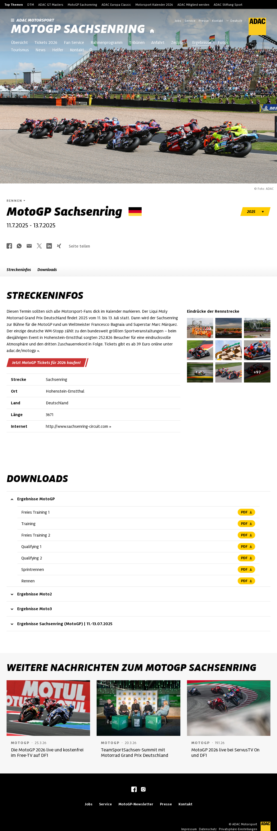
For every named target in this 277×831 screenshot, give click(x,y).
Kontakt (217, 21)
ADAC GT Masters (50, 5)
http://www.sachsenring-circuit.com (77, 426)
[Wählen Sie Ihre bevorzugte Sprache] (237, 20)
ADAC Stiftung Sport (228, 5)
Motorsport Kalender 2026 (154, 5)
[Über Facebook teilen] (9, 246)
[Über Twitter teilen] (39, 246)
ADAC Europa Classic (116, 5)
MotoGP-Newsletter (135, 804)
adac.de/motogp (21, 350)
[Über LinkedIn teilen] (49, 246)
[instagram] (143, 790)
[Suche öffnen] (91, 50)
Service (189, 21)
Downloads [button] (47, 269)
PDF (246, 512)
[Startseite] (152, 31)
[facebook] (134, 790)
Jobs (178, 21)
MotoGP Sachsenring (82, 5)
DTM (30, 5)
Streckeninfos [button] (19, 269)
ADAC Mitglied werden (193, 5)
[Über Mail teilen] (29, 246)
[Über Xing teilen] (59, 246)
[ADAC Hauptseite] (254, 26)
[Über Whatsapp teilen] (19, 246)
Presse (204, 21)
